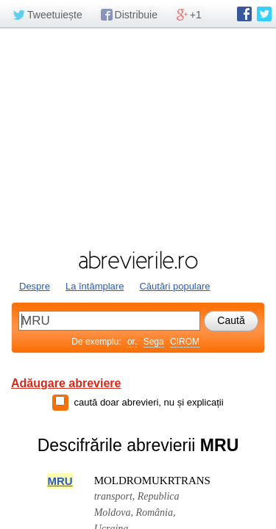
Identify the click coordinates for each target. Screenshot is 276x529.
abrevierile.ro (138, 260)
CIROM (184, 342)
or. (132, 342)
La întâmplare (95, 286)
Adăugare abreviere (66, 383)
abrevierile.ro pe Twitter (264, 14)
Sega (154, 342)
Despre (34, 286)
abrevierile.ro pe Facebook (244, 14)
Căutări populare (174, 286)
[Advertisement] (138, 137)
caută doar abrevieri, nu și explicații (148, 402)
